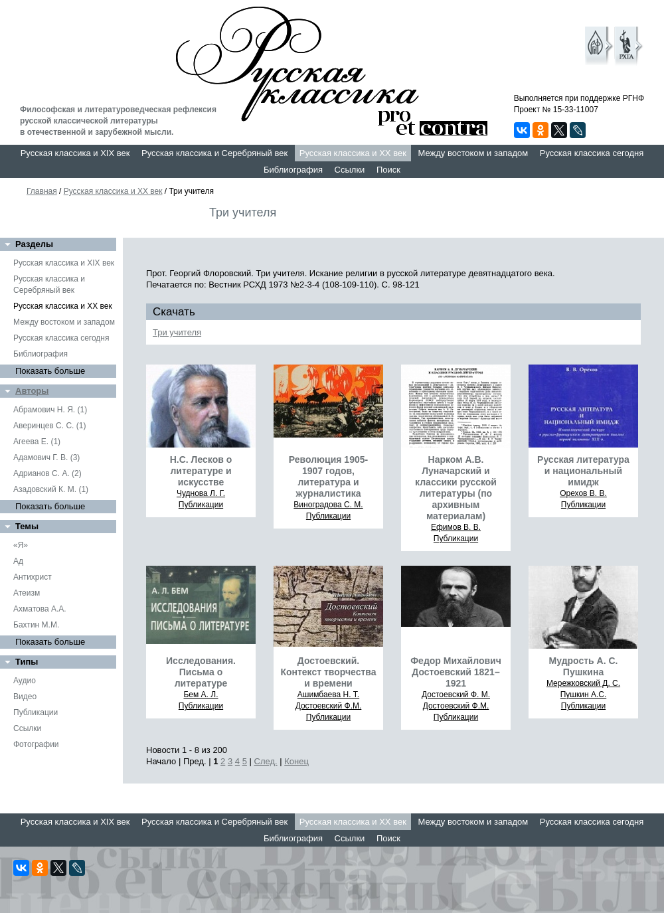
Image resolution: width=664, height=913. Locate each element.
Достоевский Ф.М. (328, 705)
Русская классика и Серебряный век (214, 153)
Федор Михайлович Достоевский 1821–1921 (455, 672)
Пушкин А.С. (583, 694)
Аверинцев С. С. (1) (49, 425)
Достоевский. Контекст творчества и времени (328, 672)
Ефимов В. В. (456, 527)
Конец (296, 761)
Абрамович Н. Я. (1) (50, 409)
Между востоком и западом (473, 153)
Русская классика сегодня (592, 153)
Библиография (293, 170)
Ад (18, 561)
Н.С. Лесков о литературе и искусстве (201, 470)
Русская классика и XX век (352, 153)
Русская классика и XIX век (75, 153)
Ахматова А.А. (39, 609)
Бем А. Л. (200, 694)
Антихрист (32, 577)
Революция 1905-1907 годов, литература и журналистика (328, 476)
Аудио (24, 680)
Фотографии (36, 744)
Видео (25, 696)
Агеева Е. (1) (36, 441)
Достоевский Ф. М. (456, 694)
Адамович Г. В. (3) (46, 457)
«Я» (20, 545)
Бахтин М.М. (36, 624)
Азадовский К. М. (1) (50, 489)
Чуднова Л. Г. (201, 493)
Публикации (35, 712)
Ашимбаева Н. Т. (328, 694)
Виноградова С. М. (328, 504)
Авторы (31, 391)
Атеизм (26, 593)
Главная (42, 191)
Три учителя (177, 332)
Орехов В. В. (583, 493)
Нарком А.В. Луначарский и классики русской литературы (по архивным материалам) (456, 487)
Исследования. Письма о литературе (201, 672)
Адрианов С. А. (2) (47, 473)
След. (266, 761)
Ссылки (350, 170)
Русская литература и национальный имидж (583, 470)
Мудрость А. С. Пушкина (583, 666)
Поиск (388, 170)
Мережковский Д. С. (583, 683)
